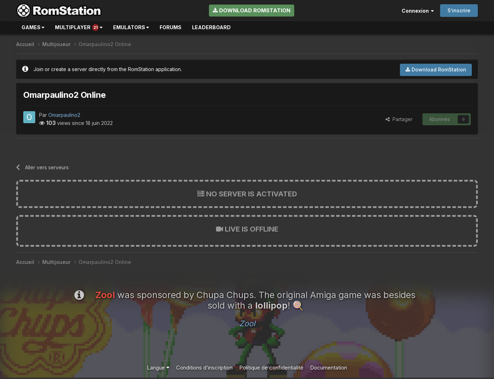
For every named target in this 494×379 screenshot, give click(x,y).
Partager (399, 119)
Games (32, 27)
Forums (170, 27)
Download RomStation (251, 10)
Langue (158, 367)
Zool (247, 323)
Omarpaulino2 (64, 115)
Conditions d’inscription (204, 367)
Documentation (328, 367)
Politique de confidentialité (271, 367)
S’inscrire (458, 10)
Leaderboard (211, 27)
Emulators (131, 27)
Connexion (418, 11)
